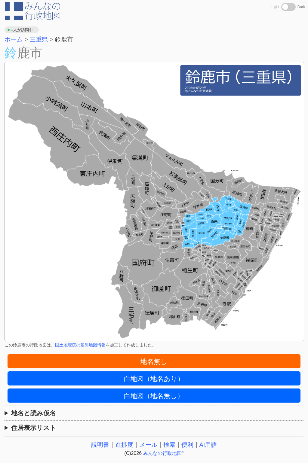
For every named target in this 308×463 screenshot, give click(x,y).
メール (148, 444)
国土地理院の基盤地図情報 (80, 345)
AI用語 (208, 444)
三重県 (39, 39)
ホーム (14, 39)
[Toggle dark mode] (288, 7)
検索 (169, 444)
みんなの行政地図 (163, 453)
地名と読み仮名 (33, 413)
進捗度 (124, 444)
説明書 (100, 444)
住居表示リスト (33, 427)
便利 (187, 444)
